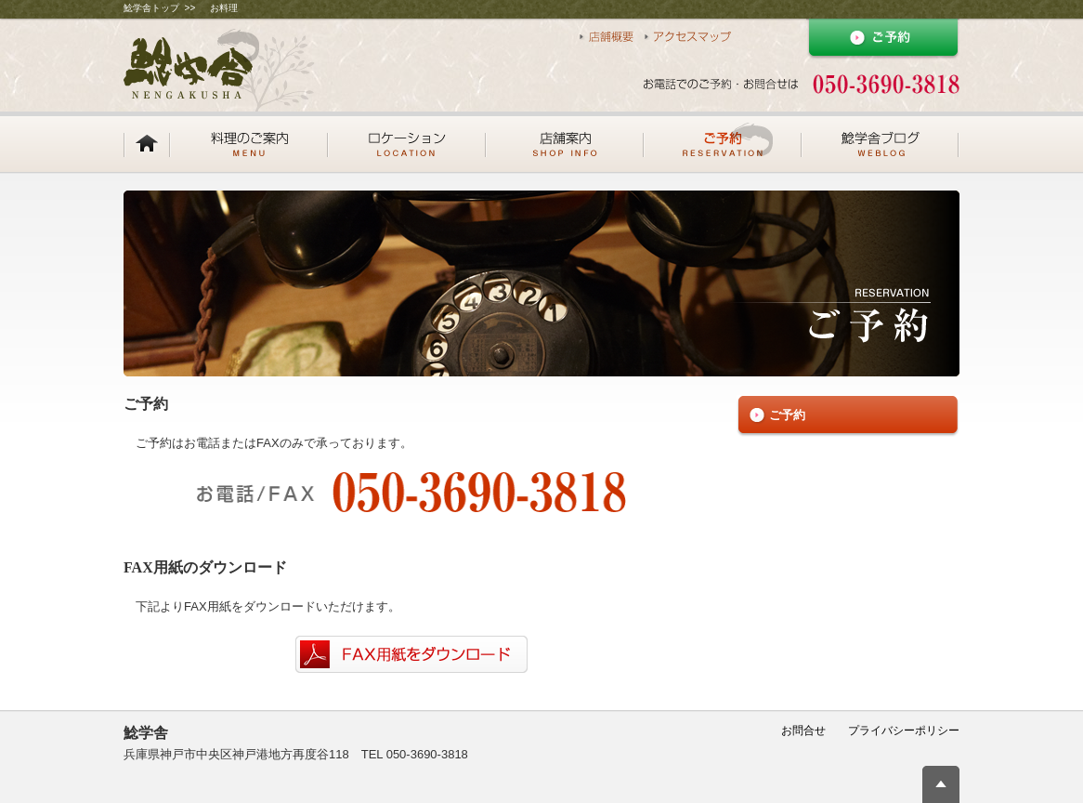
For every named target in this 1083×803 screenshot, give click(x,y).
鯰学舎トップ (151, 8)
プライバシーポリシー (903, 730)
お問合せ (803, 730)
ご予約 (787, 415)
